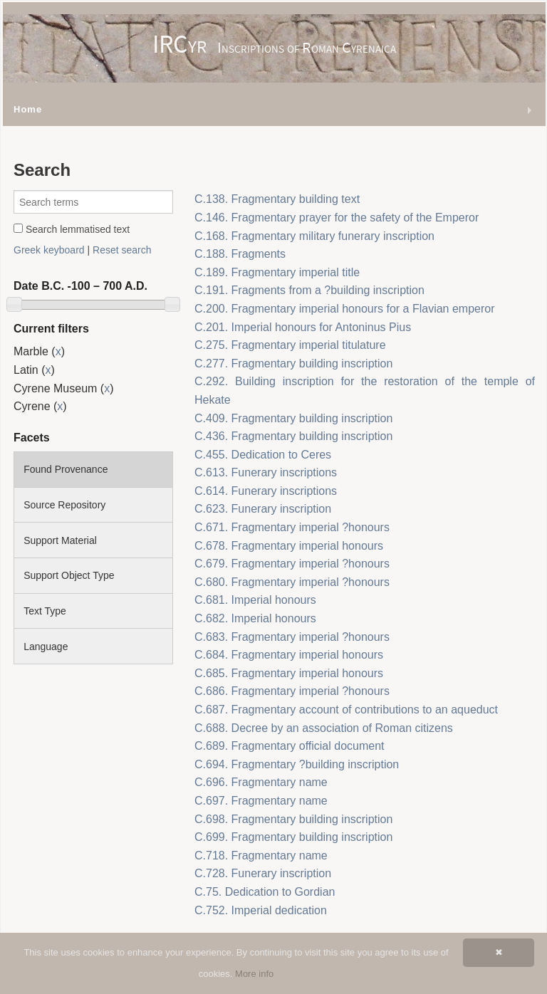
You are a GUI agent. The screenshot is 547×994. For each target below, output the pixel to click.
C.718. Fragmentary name (261, 855)
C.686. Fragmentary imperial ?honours (292, 691)
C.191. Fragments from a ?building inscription (309, 290)
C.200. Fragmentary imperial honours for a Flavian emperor (344, 309)
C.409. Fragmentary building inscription (293, 418)
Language (46, 646)
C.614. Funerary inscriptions (265, 491)
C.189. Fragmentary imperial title (277, 272)
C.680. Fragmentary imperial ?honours (292, 582)
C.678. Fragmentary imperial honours (288, 546)
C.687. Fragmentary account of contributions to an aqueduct (346, 709)
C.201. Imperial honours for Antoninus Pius (302, 327)
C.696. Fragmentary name (261, 782)
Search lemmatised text (72, 229)
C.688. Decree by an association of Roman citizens (323, 728)
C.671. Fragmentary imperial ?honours (292, 527)
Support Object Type (69, 575)
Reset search (122, 250)
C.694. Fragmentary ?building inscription (296, 764)
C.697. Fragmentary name (261, 801)
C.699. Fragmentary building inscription (293, 837)
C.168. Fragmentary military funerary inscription (314, 236)
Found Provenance (66, 469)
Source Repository (64, 505)
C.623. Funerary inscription (262, 509)
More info (254, 973)
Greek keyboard (49, 250)
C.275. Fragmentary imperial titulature (290, 345)
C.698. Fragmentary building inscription (293, 819)
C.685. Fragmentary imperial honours (288, 673)
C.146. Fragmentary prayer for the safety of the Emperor (336, 217)
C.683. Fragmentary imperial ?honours (292, 637)
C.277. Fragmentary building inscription (293, 363)
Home (28, 109)
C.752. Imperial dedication (260, 910)
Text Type (45, 611)
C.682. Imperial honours (255, 618)
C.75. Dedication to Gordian (264, 892)
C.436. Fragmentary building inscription (293, 436)
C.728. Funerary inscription (262, 873)
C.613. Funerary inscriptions (265, 472)
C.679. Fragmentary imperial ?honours (292, 564)
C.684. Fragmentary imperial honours (288, 655)
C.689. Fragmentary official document (289, 746)
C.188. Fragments (240, 254)
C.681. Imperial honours (255, 600)
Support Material (60, 540)
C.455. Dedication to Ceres (262, 455)
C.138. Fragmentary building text (277, 199)
